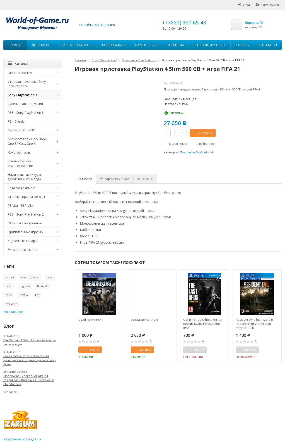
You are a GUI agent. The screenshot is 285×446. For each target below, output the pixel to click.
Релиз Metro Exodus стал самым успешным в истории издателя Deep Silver (29, 360)
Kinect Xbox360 (30, 277)
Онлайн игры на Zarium (97, 25)
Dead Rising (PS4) (90, 320)
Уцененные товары (22, 241)
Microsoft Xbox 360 (22, 130)
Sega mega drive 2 (21, 188)
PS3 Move (11, 304)
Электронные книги (23, 249)
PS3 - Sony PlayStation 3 (26, 112)
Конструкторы (19, 152)
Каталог (18, 63)
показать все (13, 312)
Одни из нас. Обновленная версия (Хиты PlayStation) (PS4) (202, 324)
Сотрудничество (209, 45)
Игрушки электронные (25, 223)
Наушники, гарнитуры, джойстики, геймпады (25, 176)
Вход (244, 4)
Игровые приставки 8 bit (26, 197)
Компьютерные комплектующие (20, 163)
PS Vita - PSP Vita (20, 205)
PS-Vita (23, 295)
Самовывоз (146, 45)
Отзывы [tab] (145, 179)
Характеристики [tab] (114, 179)
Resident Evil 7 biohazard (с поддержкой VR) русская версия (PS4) (254, 324)
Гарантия (175, 45)
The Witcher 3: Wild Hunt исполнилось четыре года (29, 342)
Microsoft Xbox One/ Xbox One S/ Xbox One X (27, 141)
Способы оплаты (75, 45)
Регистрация (267, 4)
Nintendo (42, 286)
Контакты (267, 45)
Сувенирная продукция (25, 104)
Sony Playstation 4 (22, 95)
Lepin (8, 286)
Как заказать (113, 45)
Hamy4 (9, 277)
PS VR (8, 295)
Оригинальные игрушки (25, 232)
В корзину (202, 133)
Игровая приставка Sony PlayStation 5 (27, 83)
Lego (50, 277)
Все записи (10, 392)
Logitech (24, 286)
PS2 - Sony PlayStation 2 (26, 214)
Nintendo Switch (20, 73)
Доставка (40, 45)
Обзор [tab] (85, 179)
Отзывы (242, 45)
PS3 (37, 295)
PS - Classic (16, 121)
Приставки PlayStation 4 (196, 152)
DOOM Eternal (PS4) (144, 320)
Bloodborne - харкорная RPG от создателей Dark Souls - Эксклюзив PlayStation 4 (28, 380)
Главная (15, 45)
